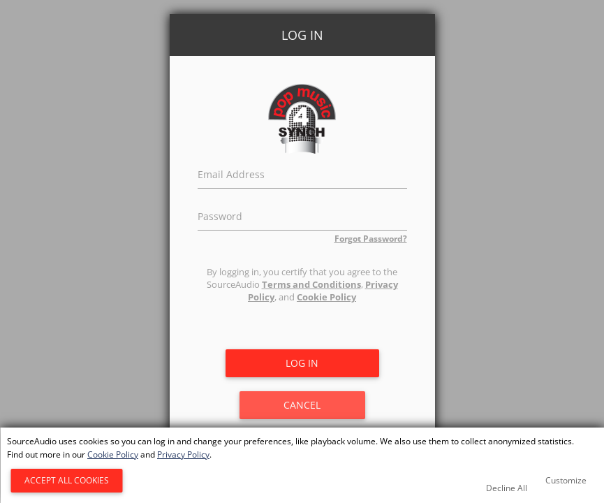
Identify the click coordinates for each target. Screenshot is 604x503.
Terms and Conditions (311, 284)
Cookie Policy (326, 297)
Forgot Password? (370, 239)
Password (220, 214)
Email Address (231, 172)
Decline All (506, 488)
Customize (566, 480)
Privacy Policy (183, 454)
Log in (302, 363)
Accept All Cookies (66, 480)
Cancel (302, 404)
